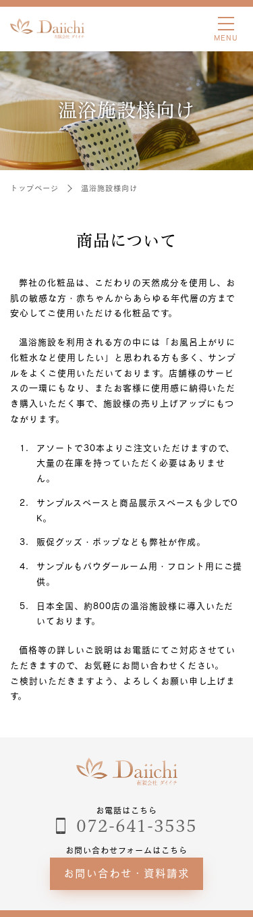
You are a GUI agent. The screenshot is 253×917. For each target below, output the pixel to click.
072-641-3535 (137, 826)
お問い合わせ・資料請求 (126, 873)
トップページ (34, 188)
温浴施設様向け (109, 188)
